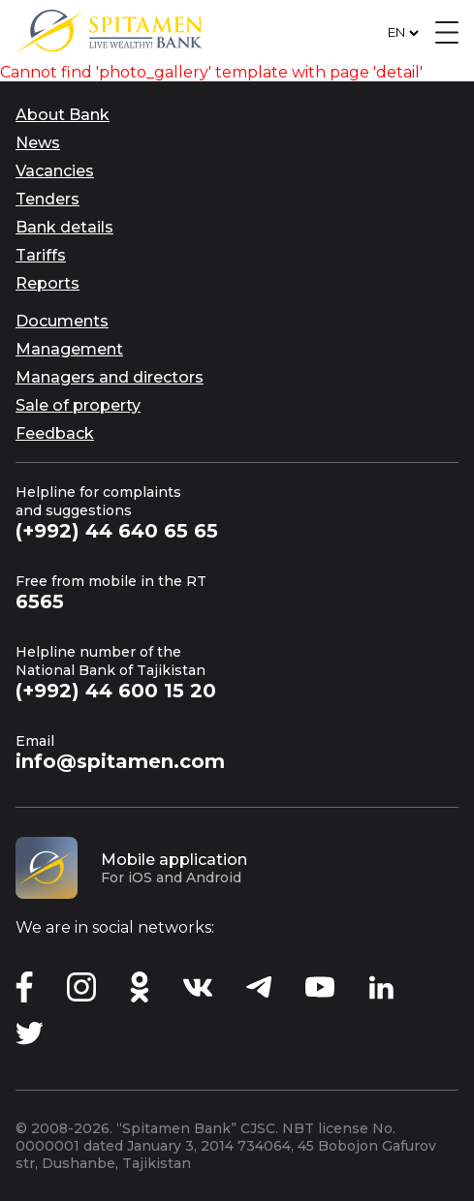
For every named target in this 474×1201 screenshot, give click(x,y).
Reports (47, 283)
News (38, 143)
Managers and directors (110, 377)
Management (69, 349)
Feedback (55, 433)
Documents (62, 321)
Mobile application (174, 859)
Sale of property (78, 405)
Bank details (64, 227)
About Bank (63, 115)
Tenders (47, 199)
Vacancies (55, 171)
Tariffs (41, 255)
